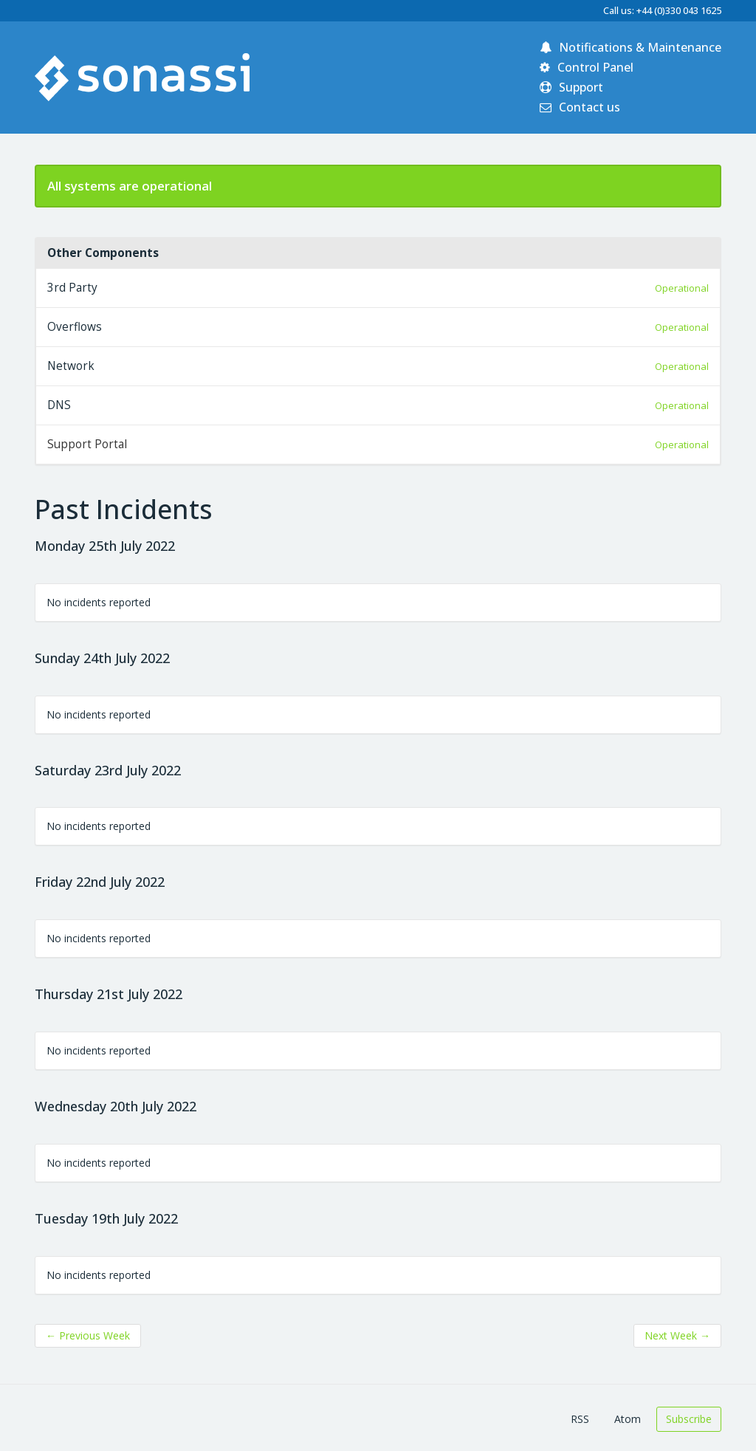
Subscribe (689, 1419)
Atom (627, 1419)
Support (571, 87)
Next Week (677, 1335)
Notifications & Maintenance (630, 47)
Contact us (580, 107)
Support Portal (87, 444)
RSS (580, 1419)
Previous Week (88, 1335)
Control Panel (586, 67)
